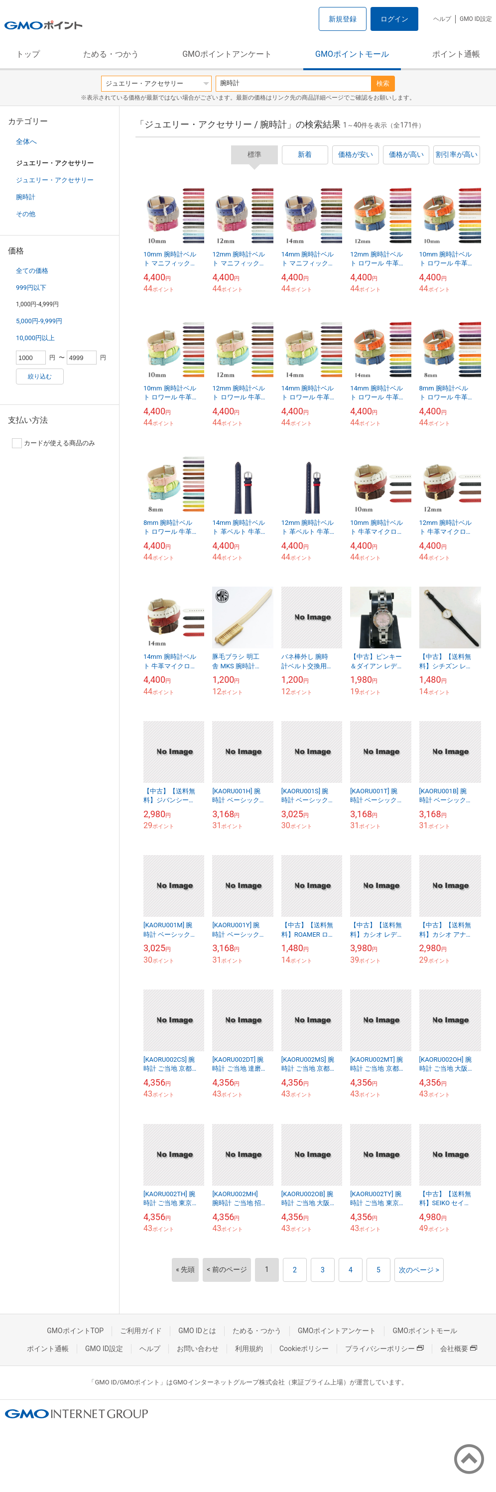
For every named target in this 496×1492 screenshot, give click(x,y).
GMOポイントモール (352, 54)
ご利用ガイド (141, 1331)
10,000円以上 (35, 338)
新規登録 (343, 19)
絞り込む (40, 376)
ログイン (394, 19)
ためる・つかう (111, 54)
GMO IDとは (197, 1331)
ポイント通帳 (456, 54)
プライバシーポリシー (384, 1349)
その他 (25, 214)
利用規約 (249, 1349)
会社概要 (458, 1349)
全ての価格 (32, 270)
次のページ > (419, 1270)
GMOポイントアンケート (227, 54)
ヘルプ (442, 18)
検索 (382, 83)
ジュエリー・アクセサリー (55, 180)
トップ (28, 54)
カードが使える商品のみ (53, 443)
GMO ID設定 (476, 18)
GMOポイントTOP (75, 1331)
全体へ (26, 141)
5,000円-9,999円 (39, 321)
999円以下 (31, 287)
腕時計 (25, 197)
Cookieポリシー (304, 1349)
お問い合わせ (198, 1349)
